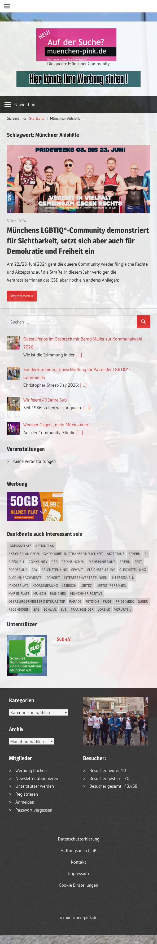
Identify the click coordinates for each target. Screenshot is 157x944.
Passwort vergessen (33, 810)
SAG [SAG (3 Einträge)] (36, 609)
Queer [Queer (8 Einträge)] (143, 601)
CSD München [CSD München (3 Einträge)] (73, 561)
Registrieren (26, 794)
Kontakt (78, 862)
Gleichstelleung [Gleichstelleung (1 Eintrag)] (101, 569)
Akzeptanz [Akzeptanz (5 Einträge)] (115, 553)
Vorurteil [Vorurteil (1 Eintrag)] (122, 609)
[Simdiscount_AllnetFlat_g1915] (35, 519)
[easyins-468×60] (78, 85)
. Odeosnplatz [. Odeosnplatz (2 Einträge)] (19, 546)
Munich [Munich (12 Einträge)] (39, 593)
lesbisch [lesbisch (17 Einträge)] (69, 585)
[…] (79, 354)
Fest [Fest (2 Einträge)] (138, 561)
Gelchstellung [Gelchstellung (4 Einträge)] (54, 569)
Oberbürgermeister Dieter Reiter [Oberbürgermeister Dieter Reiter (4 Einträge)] (36, 601)
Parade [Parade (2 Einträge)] (75, 601)
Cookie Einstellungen (78, 885)
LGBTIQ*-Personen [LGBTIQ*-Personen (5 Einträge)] (111, 585)
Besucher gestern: (106, 778)
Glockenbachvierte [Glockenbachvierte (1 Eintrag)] (25, 577)
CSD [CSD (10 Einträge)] (54, 561)
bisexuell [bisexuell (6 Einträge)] (16, 561)
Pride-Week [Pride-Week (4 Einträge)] (125, 601)
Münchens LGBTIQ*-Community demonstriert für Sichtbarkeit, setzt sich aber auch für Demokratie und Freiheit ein (78, 240)
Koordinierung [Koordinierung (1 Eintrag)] (45, 585)
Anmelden (24, 802)
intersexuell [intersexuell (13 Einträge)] (122, 577)
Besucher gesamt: (106, 786)
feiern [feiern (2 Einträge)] (125, 561)
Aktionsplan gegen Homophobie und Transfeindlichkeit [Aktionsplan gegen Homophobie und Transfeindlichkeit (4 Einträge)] (55, 553)
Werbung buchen (31, 770)
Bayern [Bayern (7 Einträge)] (134, 553)
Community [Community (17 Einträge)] (38, 561)
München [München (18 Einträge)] (58, 593)
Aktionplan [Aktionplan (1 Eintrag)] (44, 546)
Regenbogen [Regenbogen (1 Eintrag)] (18, 609)
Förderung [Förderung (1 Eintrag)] (18, 569)
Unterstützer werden (34, 786)
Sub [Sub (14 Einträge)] (63, 609)
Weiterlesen (20, 295)
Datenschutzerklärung (78, 839)
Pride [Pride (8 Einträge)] (107, 601)
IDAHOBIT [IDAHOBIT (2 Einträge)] (53, 577)
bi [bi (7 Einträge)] (146, 553)
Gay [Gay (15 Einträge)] (34, 569)
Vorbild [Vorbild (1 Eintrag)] (104, 609)
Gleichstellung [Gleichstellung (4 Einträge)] (132, 569)
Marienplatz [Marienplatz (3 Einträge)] (18, 593)
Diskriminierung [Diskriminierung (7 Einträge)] (102, 561)
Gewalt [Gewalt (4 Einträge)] (77, 569)
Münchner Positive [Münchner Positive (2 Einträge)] (86, 593)
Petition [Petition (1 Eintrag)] (92, 601)
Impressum (78, 873)
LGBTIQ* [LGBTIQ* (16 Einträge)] (86, 585)
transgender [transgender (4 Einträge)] (82, 609)
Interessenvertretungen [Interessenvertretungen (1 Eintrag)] (85, 577)
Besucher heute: (105, 770)
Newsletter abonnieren (36, 778)
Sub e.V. (64, 639)
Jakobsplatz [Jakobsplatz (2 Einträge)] (18, 585)
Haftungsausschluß (78, 850)
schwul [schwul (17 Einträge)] (49, 609)
